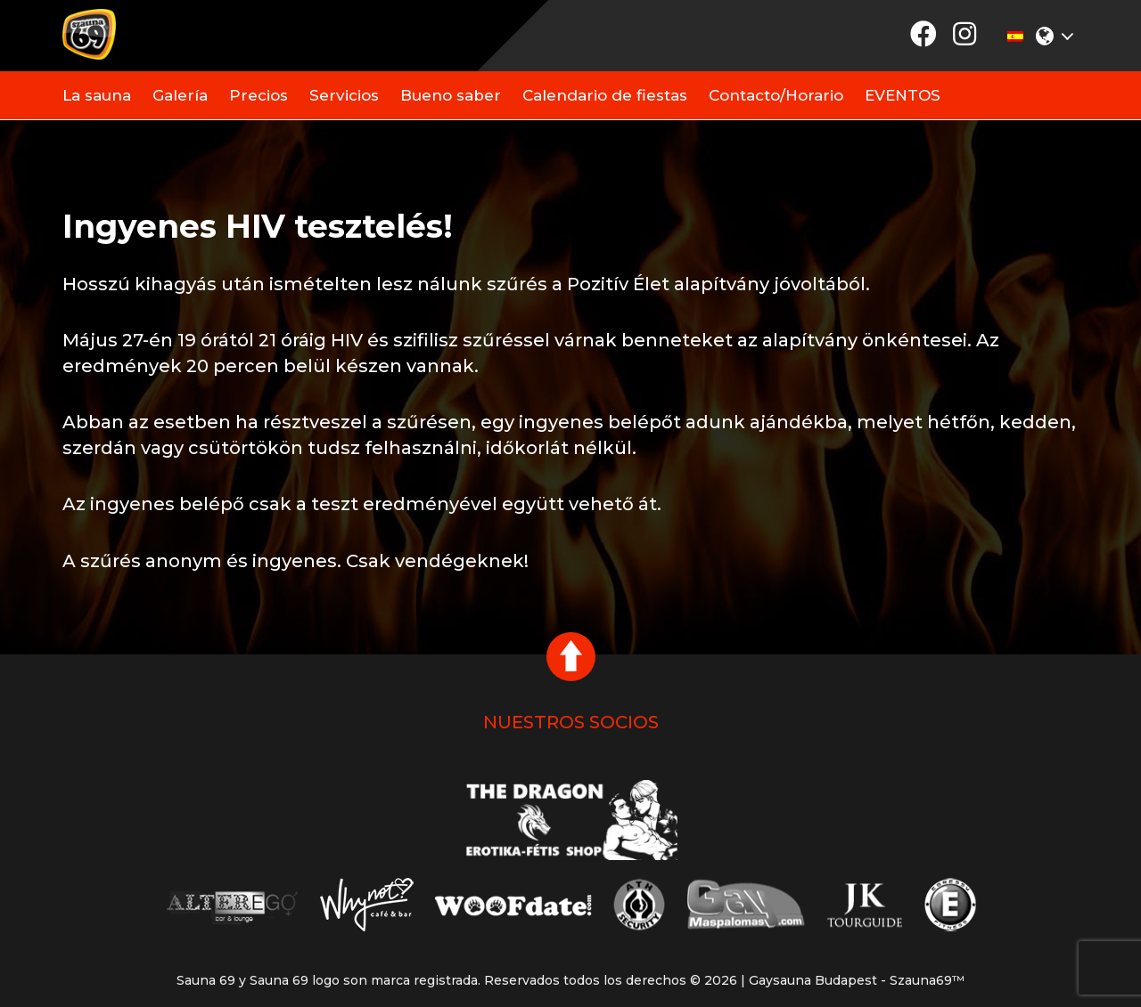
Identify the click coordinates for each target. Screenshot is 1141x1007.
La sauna (96, 95)
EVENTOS (902, 95)
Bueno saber (450, 95)
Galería (180, 95)
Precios (258, 95)
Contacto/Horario (776, 95)
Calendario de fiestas (604, 95)
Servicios (344, 95)
